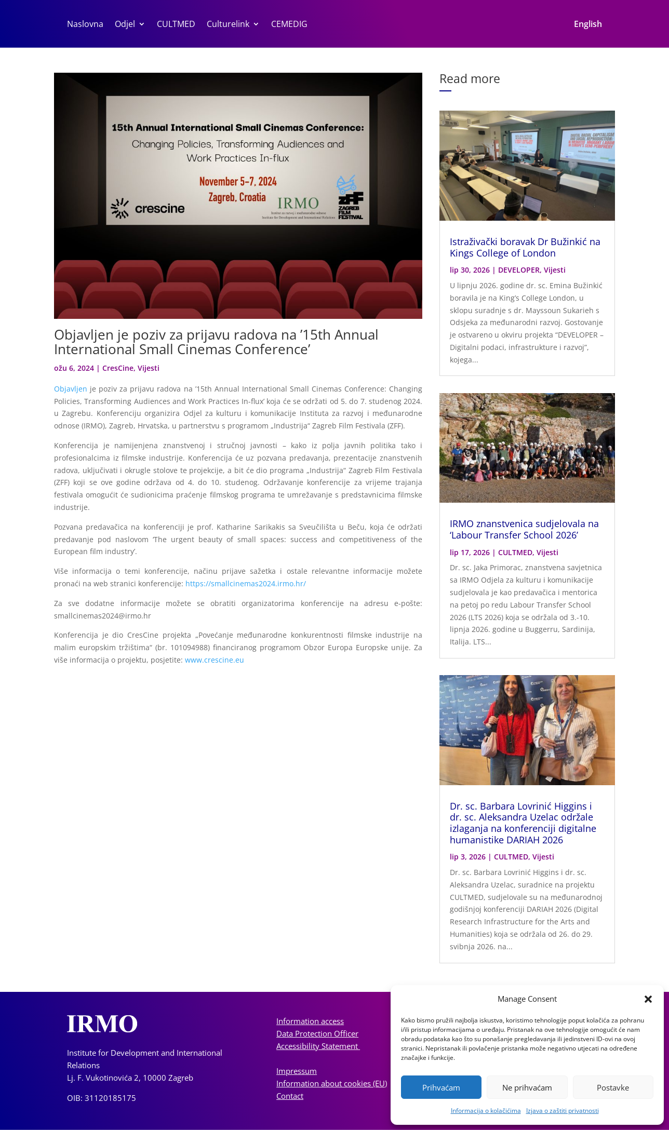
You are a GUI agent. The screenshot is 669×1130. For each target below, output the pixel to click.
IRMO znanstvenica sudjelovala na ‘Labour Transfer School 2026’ (524, 529)
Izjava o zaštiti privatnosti (562, 1110)
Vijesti (148, 368)
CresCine (117, 368)
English (588, 25)
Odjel (125, 25)
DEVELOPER (519, 270)
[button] (648, 999)
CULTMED (176, 25)
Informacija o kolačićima (486, 1110)
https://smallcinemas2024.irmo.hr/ (245, 583)
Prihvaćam (441, 1087)
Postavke (613, 1087)
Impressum (296, 1071)
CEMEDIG (289, 25)
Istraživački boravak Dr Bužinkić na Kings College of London (525, 247)
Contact (289, 1096)
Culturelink (228, 25)
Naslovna (85, 25)
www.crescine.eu (215, 660)
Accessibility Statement (318, 1046)
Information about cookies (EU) (331, 1083)
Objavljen (70, 389)
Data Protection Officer (317, 1033)
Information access (310, 1021)
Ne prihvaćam (527, 1087)
